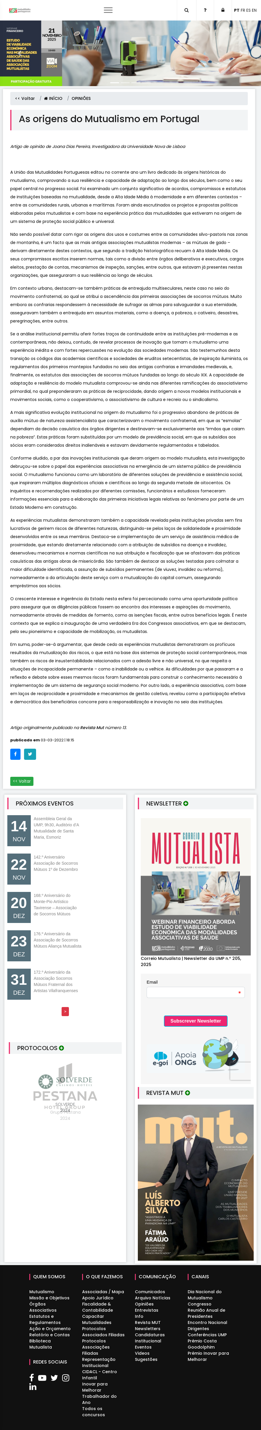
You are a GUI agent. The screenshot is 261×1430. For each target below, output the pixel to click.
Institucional (148, 1341)
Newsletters (147, 1329)
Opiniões (144, 1304)
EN (254, 10)
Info (139, 1316)
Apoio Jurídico (97, 1298)
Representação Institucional (99, 1362)
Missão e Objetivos (49, 1298)
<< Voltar (25, 98)
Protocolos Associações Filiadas (96, 1347)
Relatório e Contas (49, 1335)
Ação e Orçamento (50, 1329)
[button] (19, 53)
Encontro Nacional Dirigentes (207, 1326)
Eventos (143, 1347)
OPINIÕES (81, 98)
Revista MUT (148, 1322)
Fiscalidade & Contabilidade (97, 1307)
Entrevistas (146, 1310)
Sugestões (146, 1359)
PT (237, 10)
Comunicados (150, 1292)
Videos (142, 1353)
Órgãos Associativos (43, 1307)
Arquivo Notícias (152, 1298)
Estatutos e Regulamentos (45, 1319)
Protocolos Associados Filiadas (103, 1332)
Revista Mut (92, 728)
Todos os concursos (93, 1412)
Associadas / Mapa (103, 1292)
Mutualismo (41, 1292)
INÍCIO (53, 98)
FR (243, 10)
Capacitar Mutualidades (96, 1319)
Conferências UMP (207, 1335)
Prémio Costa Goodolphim (202, 1344)
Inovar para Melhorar (95, 1387)
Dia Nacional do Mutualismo (205, 1295)
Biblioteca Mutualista (40, 1344)
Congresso (199, 1304)
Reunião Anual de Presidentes (206, 1313)
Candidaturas (150, 1335)
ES (248, 10)
